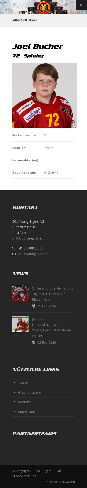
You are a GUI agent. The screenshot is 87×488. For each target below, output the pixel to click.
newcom (68, 481)
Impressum (26, 411)
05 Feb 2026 (46, 306)
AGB (58, 470)
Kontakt (24, 402)
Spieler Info (24, 20)
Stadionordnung (24, 476)
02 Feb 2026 (46, 342)
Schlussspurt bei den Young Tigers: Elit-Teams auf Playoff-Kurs (52, 294)
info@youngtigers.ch (33, 254)
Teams (23, 383)
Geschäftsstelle (29, 392)
